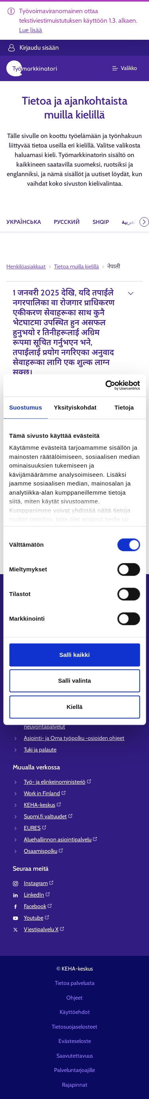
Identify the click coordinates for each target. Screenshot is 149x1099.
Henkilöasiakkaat (26, 266)
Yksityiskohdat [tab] (75, 407)
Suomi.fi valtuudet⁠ (48, 816)
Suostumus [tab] (25, 407)
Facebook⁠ (38, 906)
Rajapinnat (74, 1084)
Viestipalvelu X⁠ (44, 929)
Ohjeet (74, 997)
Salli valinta (74, 680)
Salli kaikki (74, 654)
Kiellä (74, 706)
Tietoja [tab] (124, 407)
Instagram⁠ (39, 883)
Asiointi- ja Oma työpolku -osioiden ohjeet (74, 738)
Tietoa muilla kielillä (76, 266)
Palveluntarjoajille (74, 1070)
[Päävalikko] (129, 68)
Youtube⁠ (37, 917)
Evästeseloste (74, 1041)
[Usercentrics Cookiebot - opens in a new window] (106, 385)
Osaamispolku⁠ (44, 850)
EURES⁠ (35, 827)
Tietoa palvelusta (75, 982)
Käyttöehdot (75, 1012)
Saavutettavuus (74, 1055)
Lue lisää (30, 30)
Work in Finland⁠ (45, 793)
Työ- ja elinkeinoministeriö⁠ (58, 781)
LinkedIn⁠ (37, 894)
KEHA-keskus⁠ (43, 804)
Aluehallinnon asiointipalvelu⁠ (61, 839)
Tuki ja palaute (40, 749)
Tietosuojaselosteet (74, 1026)
